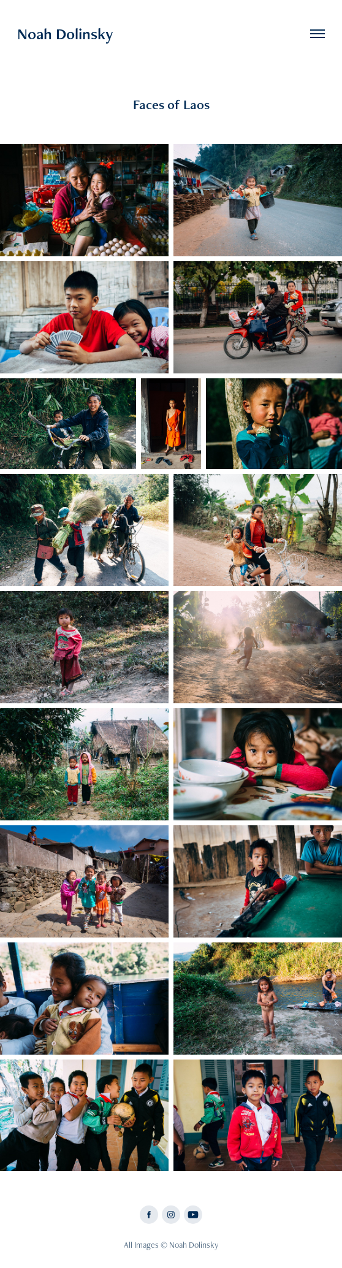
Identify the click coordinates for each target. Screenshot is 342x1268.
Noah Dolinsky (65, 33)
